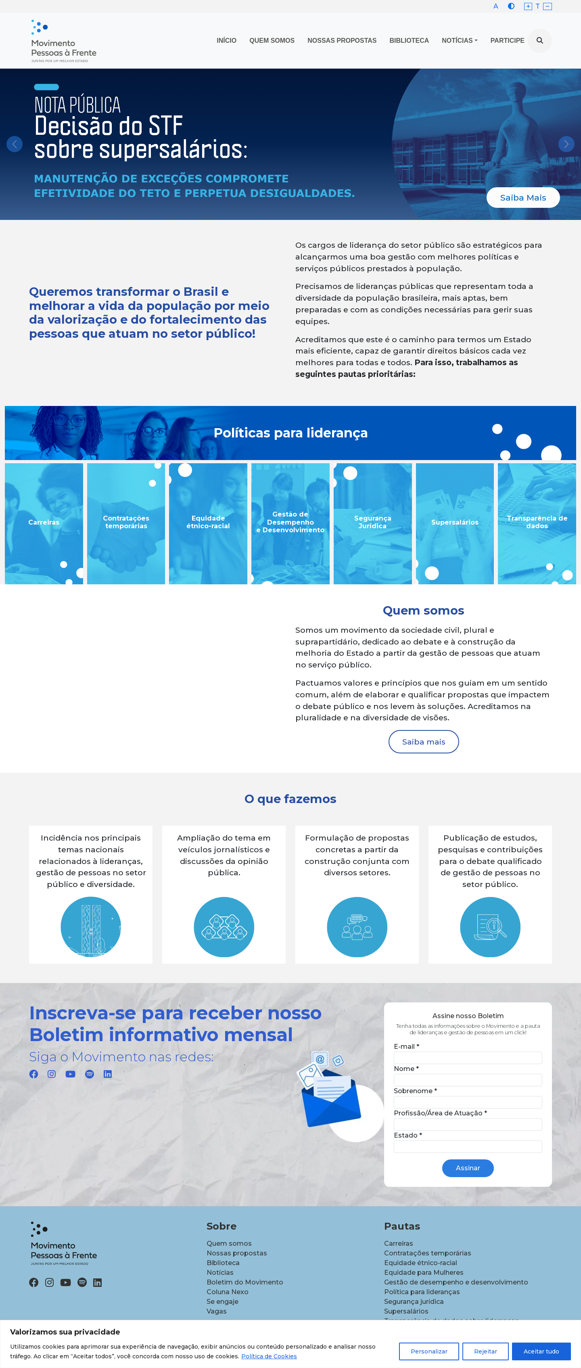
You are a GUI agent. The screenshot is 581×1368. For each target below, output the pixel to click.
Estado (408, 1135)
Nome (406, 1069)
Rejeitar (485, 1351)
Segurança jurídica (414, 1301)
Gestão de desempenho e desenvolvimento (456, 1282)
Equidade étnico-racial (420, 1263)
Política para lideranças (422, 1292)
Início (226, 40)
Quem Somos (272, 40)
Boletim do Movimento (245, 1282)
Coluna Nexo (228, 1292)
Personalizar (429, 1351)
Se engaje (222, 1301)
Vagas (217, 1311)
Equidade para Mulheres (424, 1272)
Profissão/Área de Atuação (440, 1113)
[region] (290, 1344)
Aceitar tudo (541, 1351)
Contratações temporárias (427, 1253)
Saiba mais (423, 742)
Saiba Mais (523, 197)
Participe (508, 40)
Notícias (457, 40)
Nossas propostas (341, 40)
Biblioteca (409, 40)
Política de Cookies (269, 1356)
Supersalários (406, 1311)
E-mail (406, 1046)
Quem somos (229, 1243)
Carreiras (398, 1243)
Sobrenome (415, 1091)
